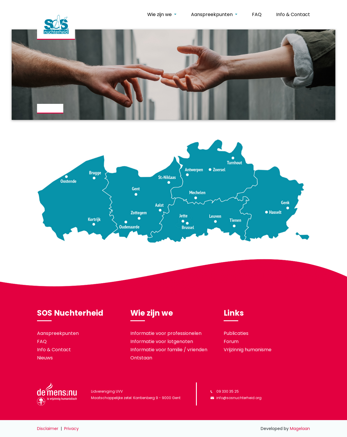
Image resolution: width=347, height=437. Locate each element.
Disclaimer (47, 428)
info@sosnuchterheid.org (236, 397)
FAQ (257, 14)
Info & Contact (293, 14)
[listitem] (173, 191)
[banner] (56, 25)
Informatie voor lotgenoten (161, 341)
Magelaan (300, 428)
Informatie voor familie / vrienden (168, 349)
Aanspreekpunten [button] (212, 14)
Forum (231, 341)
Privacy (71, 428)
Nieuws (45, 357)
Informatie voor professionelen (165, 333)
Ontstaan (141, 357)
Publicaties (236, 333)
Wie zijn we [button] (160, 14)
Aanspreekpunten (58, 333)
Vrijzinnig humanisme (247, 349)
